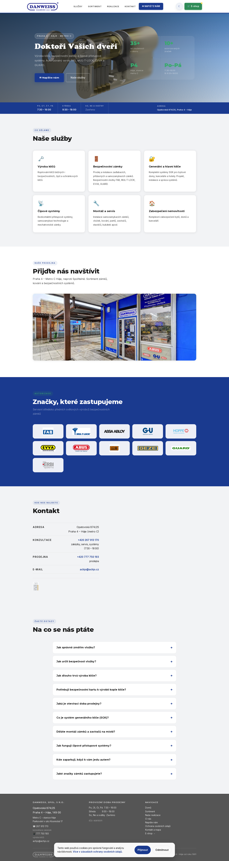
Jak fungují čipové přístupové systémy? (83, 745)
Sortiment (95, 6)
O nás (148, 819)
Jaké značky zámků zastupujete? (79, 773)
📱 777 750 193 (41, 833)
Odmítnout (162, 849)
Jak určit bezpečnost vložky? (76, 661)
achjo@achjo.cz (89, 569)
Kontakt (130, 6)
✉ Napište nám (151, 6)
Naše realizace (152, 815)
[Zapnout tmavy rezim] (179, 6)
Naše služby (78, 77)
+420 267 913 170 (88, 540)
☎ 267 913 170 (40, 826)
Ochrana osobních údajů (157, 826)
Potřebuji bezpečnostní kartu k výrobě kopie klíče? (91, 689)
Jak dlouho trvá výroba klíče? (76, 675)
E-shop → (150, 833)
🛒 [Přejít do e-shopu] (193, 6)
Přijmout (143, 849)
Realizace (113, 6)
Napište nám (151, 822)
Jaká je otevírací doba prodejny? (78, 703)
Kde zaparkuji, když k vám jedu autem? (83, 759)
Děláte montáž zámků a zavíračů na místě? (85, 731)
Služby (78, 6)
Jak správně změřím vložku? (75, 647)
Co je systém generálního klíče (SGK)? (82, 717)
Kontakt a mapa (153, 830)
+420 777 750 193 (88, 556)
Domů (148, 807)
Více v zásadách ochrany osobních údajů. (97, 851)
